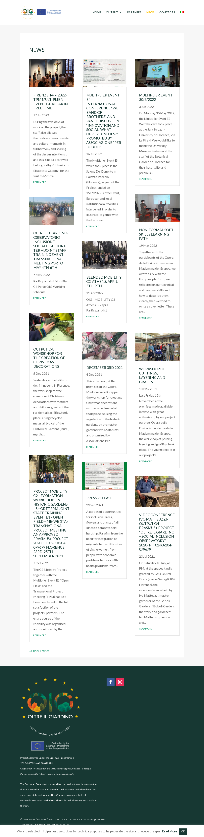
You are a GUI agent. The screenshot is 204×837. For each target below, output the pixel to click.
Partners (134, 12)
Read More (169, 831)
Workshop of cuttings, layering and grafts (152, 375)
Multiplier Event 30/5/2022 (156, 97)
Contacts (167, 12)
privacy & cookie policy (58, 824)
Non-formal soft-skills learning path (156, 234)
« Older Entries (39, 651)
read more (39, 182)
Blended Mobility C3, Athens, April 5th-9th (104, 281)
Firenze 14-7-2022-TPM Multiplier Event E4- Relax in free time (50, 101)
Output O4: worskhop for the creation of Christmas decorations (49, 357)
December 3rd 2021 (104, 367)
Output (112, 12)
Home (97, 12)
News (150, 12)
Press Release (99, 498)
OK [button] (183, 831)
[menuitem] (182, 18)
